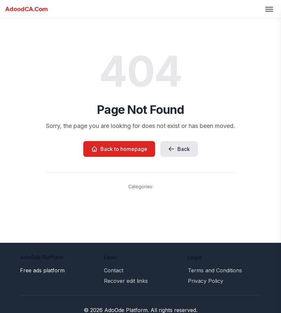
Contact (113, 270)
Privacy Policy (205, 281)
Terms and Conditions (215, 270)
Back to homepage (119, 149)
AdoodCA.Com (26, 9)
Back (179, 149)
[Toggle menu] (269, 9)
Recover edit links (126, 281)
